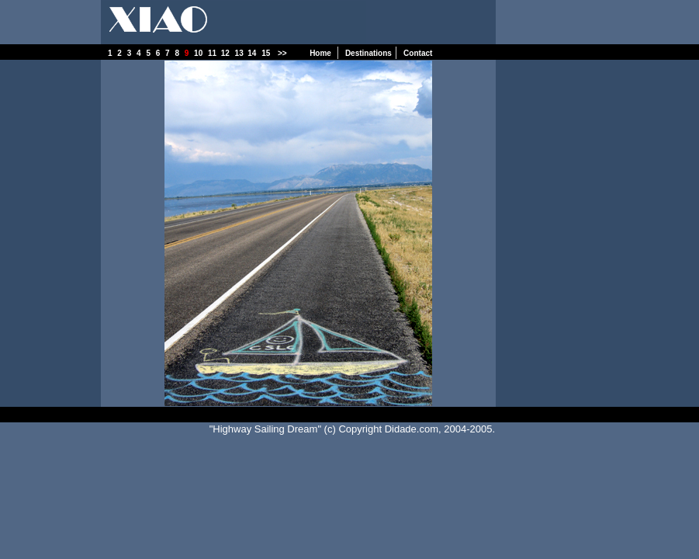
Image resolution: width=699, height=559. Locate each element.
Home (322, 53)
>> (284, 53)
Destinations (368, 53)
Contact (417, 53)
